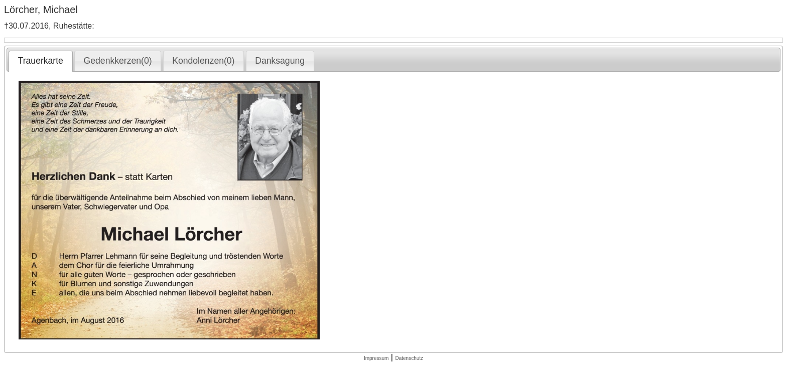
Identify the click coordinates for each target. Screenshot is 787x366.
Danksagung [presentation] (280, 61)
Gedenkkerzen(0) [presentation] (118, 61)
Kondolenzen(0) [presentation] (203, 61)
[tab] (40, 61)
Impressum (376, 358)
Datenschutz (409, 358)
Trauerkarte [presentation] (40, 61)
